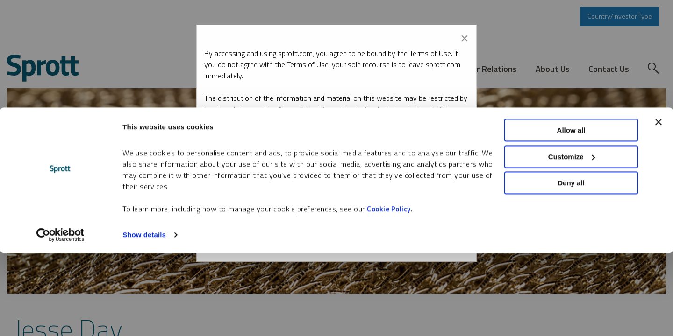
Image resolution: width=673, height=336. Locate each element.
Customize (571, 240)
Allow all (571, 213)
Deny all (571, 266)
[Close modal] (464, 36)
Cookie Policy (389, 292)
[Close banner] (658, 205)
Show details (144, 318)
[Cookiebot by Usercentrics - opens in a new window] (60, 318)
